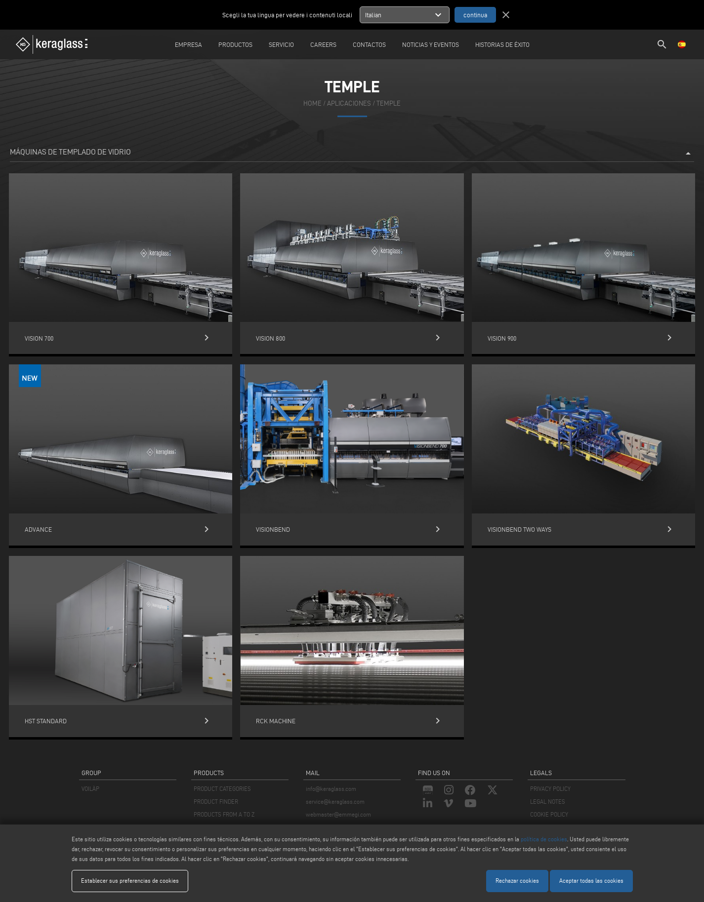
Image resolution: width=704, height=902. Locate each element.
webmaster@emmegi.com (338, 814)
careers (323, 44)
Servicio (281, 44)
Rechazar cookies (517, 880)
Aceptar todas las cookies (591, 880)
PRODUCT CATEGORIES (222, 788)
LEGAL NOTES (547, 801)
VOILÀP (90, 788)
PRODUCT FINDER (216, 801)
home (312, 103)
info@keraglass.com (331, 788)
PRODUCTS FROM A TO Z (224, 814)
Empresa (188, 44)
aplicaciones (349, 103)
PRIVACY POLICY (550, 788)
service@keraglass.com (335, 801)
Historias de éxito (502, 44)
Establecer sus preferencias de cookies (130, 880)
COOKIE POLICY (549, 814)
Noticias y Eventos (430, 44)
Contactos (369, 44)
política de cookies (544, 839)
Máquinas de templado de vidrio (352, 153)
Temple (388, 103)
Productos (235, 44)
